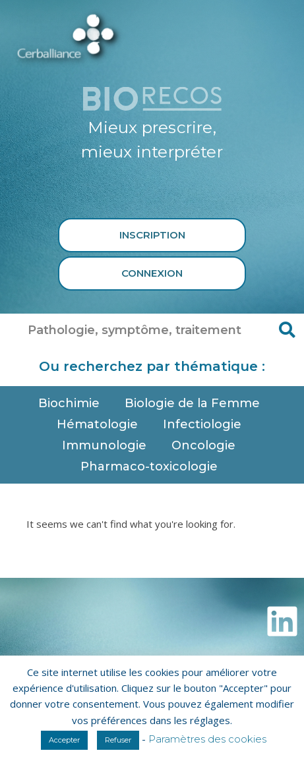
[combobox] (135, 330)
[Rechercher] (287, 330)
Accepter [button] (64, 740)
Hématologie (100, 424)
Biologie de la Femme (195, 403)
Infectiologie (205, 424)
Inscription (152, 235)
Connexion (152, 273)
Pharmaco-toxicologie (152, 466)
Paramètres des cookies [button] (207, 739)
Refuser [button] (118, 740)
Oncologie (206, 445)
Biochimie (72, 403)
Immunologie (107, 445)
